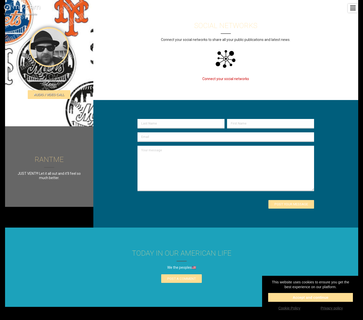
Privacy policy (332, 308)
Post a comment (181, 279)
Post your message (291, 204)
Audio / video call (49, 94)
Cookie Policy (289, 308)
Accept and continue (310, 298)
